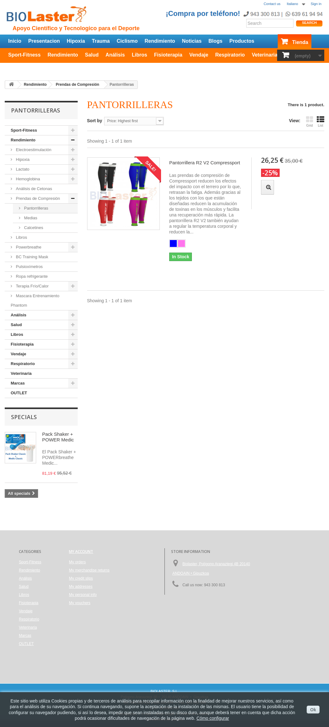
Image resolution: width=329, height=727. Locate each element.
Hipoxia (76, 41)
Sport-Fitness (24, 54)
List (320, 121)
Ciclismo (127, 41)
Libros (139, 54)
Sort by (94, 120)
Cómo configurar (213, 718)
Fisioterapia (168, 54)
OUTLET (18, 67)
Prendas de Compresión (37, 198)
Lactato (22, 169)
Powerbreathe (28, 247)
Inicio (14, 41)
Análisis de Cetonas (33, 188)
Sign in (316, 4)
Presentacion (44, 41)
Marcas (18, 383)
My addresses (80, 586)
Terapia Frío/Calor (32, 286)
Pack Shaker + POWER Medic (58, 436)
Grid (309, 121)
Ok (313, 709)
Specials (24, 417)
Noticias (192, 41)
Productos (241, 41)
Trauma (101, 41)
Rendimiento (160, 41)
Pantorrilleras (35, 208)
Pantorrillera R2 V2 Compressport (204, 162)
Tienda (300, 42)
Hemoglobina (27, 179)
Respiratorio (230, 54)
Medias (30, 218)
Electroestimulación (33, 149)
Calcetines (33, 227)
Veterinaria (264, 54)
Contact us (272, 4)
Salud (92, 54)
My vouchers (79, 603)
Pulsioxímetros (29, 266)
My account (81, 551)
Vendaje (198, 54)
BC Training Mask (31, 256)
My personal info (83, 595)
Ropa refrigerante (31, 276)
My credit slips (81, 578)
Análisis (115, 54)
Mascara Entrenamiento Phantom (35, 300)
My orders (77, 562)
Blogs (215, 41)
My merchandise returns (89, 570)
